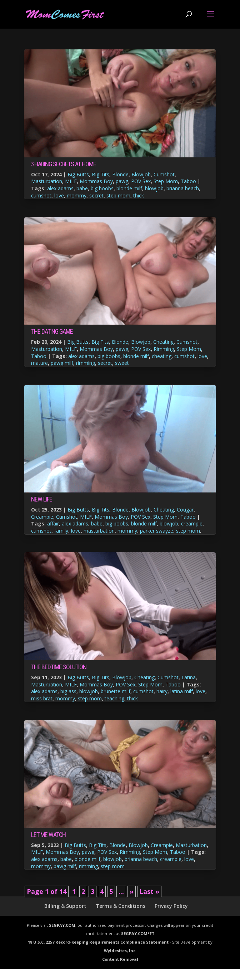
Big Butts (78, 174)
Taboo (188, 181)
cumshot (41, 195)
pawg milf (62, 362)
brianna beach (182, 188)
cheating (161, 356)
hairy (162, 691)
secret (96, 195)
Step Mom (166, 181)
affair (53, 523)
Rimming (164, 349)
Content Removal (120, 959)
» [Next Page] (132, 891)
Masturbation (46, 181)
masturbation (99, 530)
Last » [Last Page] (149, 891)
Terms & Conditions (120, 905)
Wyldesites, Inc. (120, 950)
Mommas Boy (96, 181)
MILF (71, 181)
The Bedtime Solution (58, 667)
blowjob (154, 188)
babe (82, 188)
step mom (118, 195)
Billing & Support (65, 905)
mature (39, 362)
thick (138, 195)
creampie (191, 523)
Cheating (163, 341)
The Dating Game (52, 331)
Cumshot (164, 174)
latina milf (181, 691)
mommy (76, 195)
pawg (122, 181)
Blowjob (141, 174)
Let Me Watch (48, 834)
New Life (41, 499)
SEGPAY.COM (62, 925)
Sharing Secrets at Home (63, 164)
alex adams (60, 188)
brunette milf (115, 691)
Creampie (42, 516)
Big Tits (100, 174)
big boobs (102, 188)
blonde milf (129, 188)
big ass (68, 691)
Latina (188, 677)
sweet (122, 362)
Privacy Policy (171, 905)
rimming (85, 362)
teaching (114, 698)
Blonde (120, 174)
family (61, 530)
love (59, 195)
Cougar (185, 509)
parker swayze (156, 530)
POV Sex (141, 181)
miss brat (41, 698)
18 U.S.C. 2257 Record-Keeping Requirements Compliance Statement (98, 942)
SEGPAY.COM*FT (138, 933)
